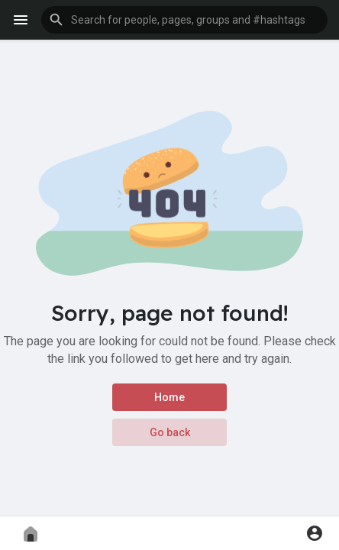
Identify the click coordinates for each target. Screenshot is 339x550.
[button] (184, 20)
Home (169, 397)
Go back (170, 432)
